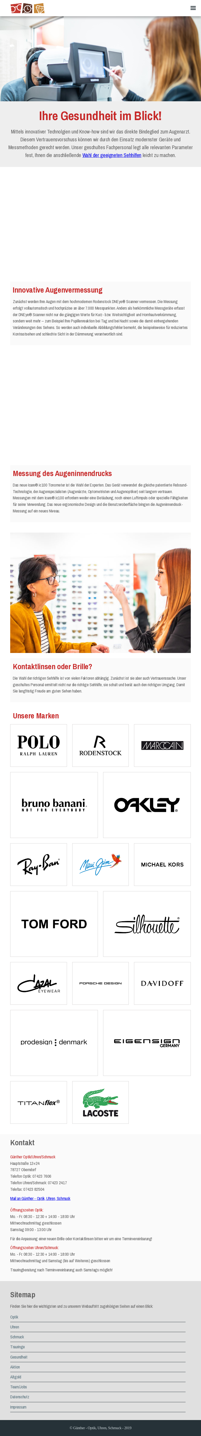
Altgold (15, 1377)
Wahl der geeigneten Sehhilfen (111, 155)
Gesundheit (18, 1357)
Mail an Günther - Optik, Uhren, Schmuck (40, 1198)
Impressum (18, 1407)
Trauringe (17, 1347)
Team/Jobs (18, 1387)
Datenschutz (19, 1397)
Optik (14, 1317)
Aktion (15, 1367)
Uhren (14, 1327)
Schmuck (17, 1337)
